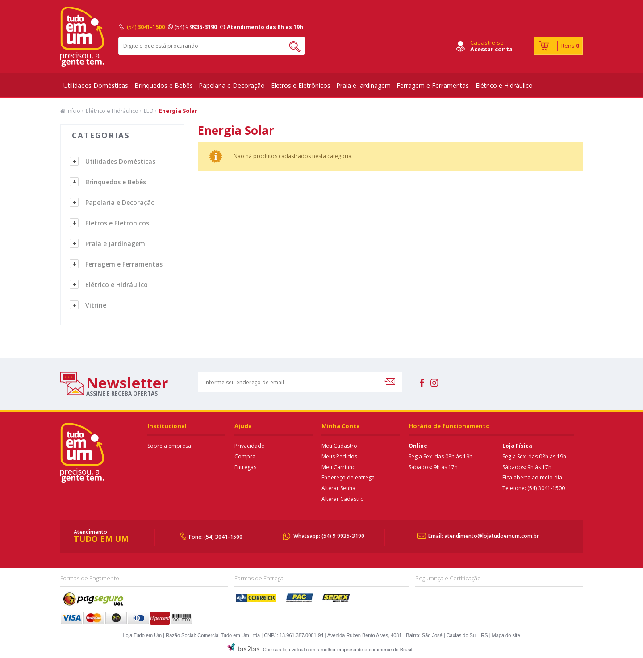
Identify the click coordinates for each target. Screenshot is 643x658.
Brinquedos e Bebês (163, 85)
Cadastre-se (487, 42)
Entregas (245, 467)
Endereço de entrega (348, 477)
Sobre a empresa (169, 446)
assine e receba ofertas (122, 393)
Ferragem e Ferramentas (433, 85)
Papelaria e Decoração (232, 85)
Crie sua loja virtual (284, 649)
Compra (244, 456)
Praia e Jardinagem (363, 85)
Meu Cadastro (339, 446)
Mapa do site (506, 635)
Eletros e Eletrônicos (300, 85)
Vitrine (95, 305)
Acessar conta (491, 49)
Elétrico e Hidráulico (504, 85)
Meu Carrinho (339, 467)
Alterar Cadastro (343, 499)
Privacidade (249, 446)
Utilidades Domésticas (95, 85)
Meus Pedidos (339, 456)
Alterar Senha (338, 488)
